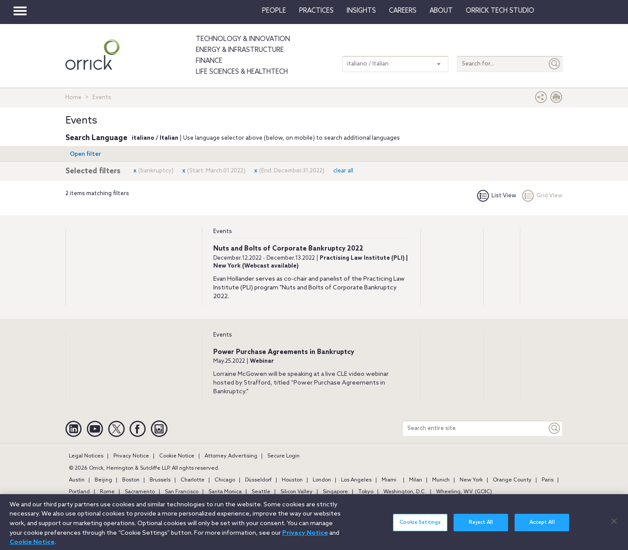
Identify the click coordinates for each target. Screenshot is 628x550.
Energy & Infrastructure (240, 50)
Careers (402, 11)
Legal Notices (86, 456)
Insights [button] (361, 11)
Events (222, 231)
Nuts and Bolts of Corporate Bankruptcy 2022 (288, 249)
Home (73, 97)
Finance (209, 61)
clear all (343, 171)
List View (496, 195)
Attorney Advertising (231, 456)
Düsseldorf (258, 480)
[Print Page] (556, 99)
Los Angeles (356, 480)
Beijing (103, 480)
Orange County (512, 480)
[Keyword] (555, 428)
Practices (316, 11)
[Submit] (555, 64)
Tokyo (365, 492)
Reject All (481, 527)
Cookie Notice (177, 456)
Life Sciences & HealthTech (242, 72)
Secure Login (283, 456)
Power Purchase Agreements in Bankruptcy (283, 352)
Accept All (542, 527)
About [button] (441, 11)
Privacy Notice (131, 456)
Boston (131, 480)
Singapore (335, 492)
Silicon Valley (296, 492)
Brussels (160, 480)
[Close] (614, 525)
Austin (77, 480)
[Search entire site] (475, 428)
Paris (547, 480)
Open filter (85, 154)
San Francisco (181, 492)
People (274, 11)
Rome (107, 492)
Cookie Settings (419, 527)
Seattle (261, 492)
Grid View (542, 195)
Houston (292, 480)
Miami (389, 480)
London (322, 480)
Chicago (225, 480)
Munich (441, 480)
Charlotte (193, 480)
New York (471, 480)
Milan (415, 480)
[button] (541, 99)
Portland (79, 492)
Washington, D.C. (404, 492)
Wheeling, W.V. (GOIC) (464, 492)
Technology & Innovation (243, 39)
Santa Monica (225, 492)
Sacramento (140, 492)
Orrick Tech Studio (500, 11)
